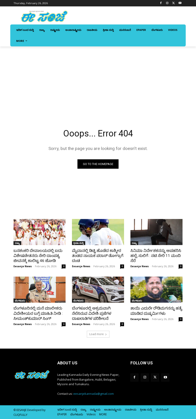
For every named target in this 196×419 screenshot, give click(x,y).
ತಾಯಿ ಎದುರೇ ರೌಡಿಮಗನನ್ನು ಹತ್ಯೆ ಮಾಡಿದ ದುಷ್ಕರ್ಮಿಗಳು (156, 310)
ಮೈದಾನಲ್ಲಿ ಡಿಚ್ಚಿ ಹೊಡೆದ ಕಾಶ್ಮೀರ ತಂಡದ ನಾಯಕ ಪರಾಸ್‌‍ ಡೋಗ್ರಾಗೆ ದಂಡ (97, 255)
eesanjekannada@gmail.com (93, 394)
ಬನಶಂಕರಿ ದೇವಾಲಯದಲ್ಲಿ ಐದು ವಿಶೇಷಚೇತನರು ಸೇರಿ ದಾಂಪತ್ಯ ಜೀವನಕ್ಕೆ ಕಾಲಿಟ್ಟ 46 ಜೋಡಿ (37, 255)
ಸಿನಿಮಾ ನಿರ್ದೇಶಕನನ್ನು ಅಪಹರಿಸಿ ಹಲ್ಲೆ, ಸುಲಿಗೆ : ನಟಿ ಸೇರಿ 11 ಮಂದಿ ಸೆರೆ (155, 255)
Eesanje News (22, 266)
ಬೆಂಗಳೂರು (20, 300)
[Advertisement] (98, 81)
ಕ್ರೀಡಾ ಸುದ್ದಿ (78, 243)
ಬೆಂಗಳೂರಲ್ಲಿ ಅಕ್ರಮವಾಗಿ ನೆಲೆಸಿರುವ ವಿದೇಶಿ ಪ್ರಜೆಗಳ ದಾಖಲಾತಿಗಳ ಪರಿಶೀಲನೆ (91, 313)
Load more (98, 334)
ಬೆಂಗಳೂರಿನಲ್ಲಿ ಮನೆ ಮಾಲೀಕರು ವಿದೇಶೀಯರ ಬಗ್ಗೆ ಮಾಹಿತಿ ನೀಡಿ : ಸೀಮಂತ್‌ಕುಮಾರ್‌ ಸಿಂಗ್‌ (38, 313)
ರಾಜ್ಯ (17, 243)
